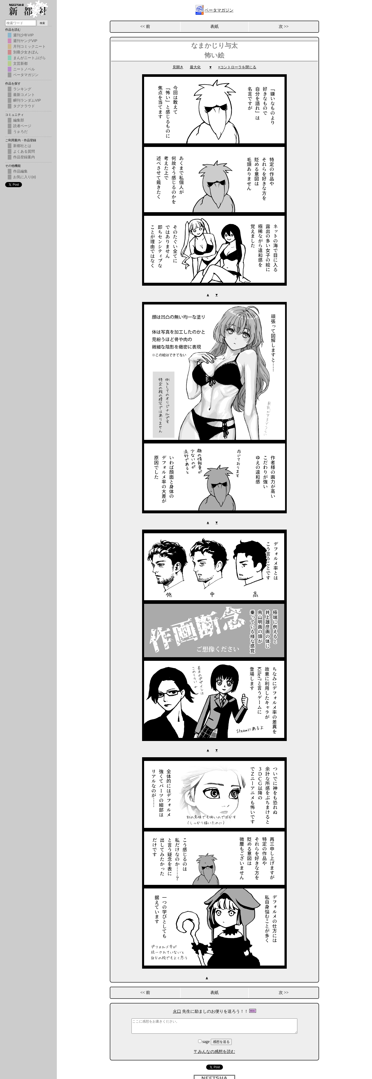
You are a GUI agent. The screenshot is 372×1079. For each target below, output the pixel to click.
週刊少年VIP (23, 35)
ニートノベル (24, 69)
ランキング (22, 89)
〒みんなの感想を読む (214, 1050)
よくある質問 (24, 151)
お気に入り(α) (24, 177)
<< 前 (145, 26)
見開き (178, 67)
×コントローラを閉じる (237, 67)
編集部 (18, 120)
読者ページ (22, 126)
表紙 (214, 26)
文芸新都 (20, 63)
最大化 (195, 67)
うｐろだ (20, 131)
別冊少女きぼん (25, 52)
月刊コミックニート (29, 46)
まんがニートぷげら (29, 58)
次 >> (284, 26)
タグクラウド (24, 106)
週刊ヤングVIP (25, 41)
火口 (177, 1010)
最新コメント (24, 95)
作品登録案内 (24, 157)
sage (204, 1040)
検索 (42, 23)
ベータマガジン (219, 10)
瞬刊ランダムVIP (27, 100)
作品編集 (20, 171)
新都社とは (22, 146)
